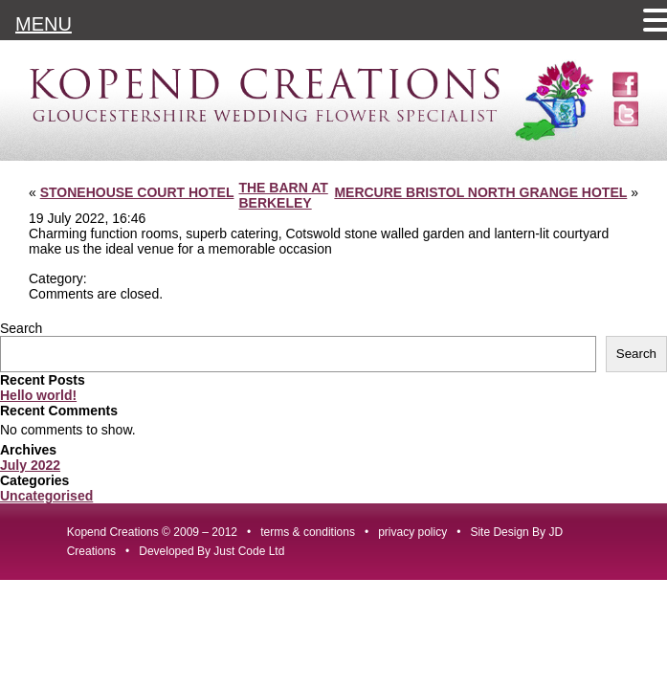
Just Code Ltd (248, 551)
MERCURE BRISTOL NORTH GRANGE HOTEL (480, 192)
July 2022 (30, 465)
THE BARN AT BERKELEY (282, 195)
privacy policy (412, 532)
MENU (43, 23)
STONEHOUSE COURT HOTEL (137, 192)
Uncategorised (46, 495)
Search (21, 328)
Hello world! (38, 395)
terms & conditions (307, 532)
